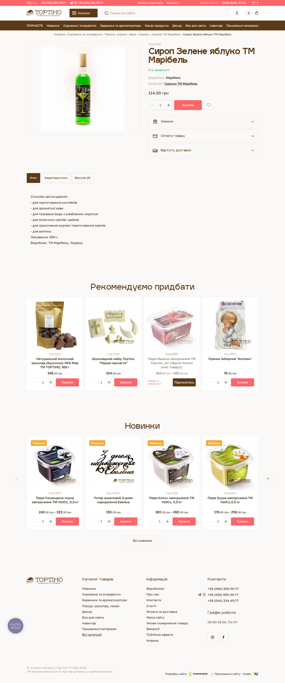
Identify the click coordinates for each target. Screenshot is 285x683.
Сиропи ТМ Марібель (166, 34)
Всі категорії (70, 635)
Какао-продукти (157, 25)
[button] (268, 478)
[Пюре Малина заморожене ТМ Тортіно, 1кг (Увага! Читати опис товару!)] (172, 325)
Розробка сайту (186, 673)
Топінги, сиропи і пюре (120, 34)
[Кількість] (160, 105)
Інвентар (216, 25)
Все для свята (196, 25)
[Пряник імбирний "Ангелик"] (230, 325)
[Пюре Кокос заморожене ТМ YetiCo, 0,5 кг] (172, 464)
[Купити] (67, 382)
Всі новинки (142, 541)
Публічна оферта (145, 635)
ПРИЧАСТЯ (35, 25)
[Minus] (35, 382)
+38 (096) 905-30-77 (53, 2)
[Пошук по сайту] (106, 13)
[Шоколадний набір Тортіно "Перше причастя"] (113, 325)
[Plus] (51, 382)
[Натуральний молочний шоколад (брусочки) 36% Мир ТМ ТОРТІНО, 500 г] (55, 325)
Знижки (129, 2)
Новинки (53, 25)
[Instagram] (253, 3)
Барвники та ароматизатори (120, 25)
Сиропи (144, 34)
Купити (188, 105)
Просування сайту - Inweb (236, 674)
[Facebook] (257, 3)
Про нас (138, 594)
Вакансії (138, 629)
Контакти (173, 2)
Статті (137, 606)
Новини (138, 640)
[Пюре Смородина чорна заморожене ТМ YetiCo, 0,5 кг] (55, 464)
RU (35, 3)
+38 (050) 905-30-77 (90, 2)
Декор (177, 25)
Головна (59, 34)
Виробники (141, 589)
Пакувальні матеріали (242, 25)
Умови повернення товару (153, 623)
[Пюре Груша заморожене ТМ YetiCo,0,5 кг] (230, 464)
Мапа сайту (141, 617)
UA (29, 3)
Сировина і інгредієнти (79, 25)
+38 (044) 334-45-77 (216, 601)
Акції (116, 2)
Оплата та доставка (150, 2)
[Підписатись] (184, 382)
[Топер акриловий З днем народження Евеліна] (113, 464)
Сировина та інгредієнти (84, 34)
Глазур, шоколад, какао (79, 606)
